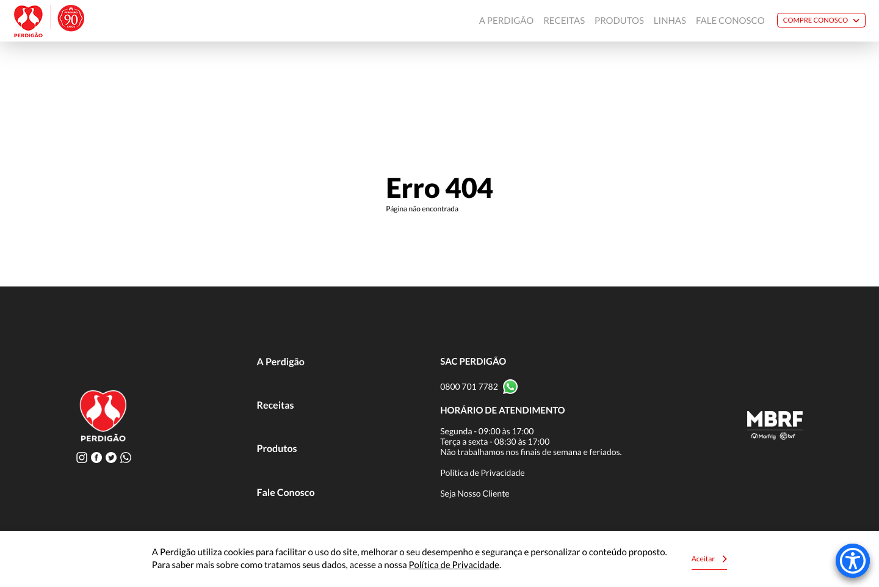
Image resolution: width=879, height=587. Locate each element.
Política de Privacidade (482, 472)
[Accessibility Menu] (853, 561)
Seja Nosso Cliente (475, 493)
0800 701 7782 (469, 386)
